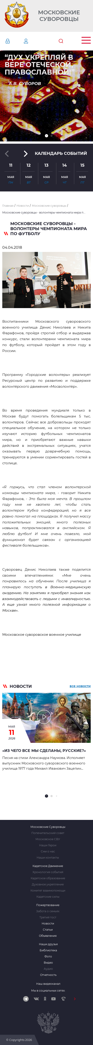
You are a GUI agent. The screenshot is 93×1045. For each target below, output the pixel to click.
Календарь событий (61, 153)
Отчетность (48, 975)
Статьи (48, 929)
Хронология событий (48, 872)
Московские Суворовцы (59, 15)
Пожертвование (47, 905)
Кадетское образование (48, 878)
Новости (48, 923)
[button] (46, 135)
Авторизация (14, 41)
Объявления (48, 935)
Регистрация (32, 41)
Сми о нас (48, 851)
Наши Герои (47, 845)
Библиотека (48, 950)
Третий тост (47, 917)
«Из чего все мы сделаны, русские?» (44, 751)
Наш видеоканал (48, 983)
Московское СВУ (48, 839)
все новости (80, 686)
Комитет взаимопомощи (47, 890)
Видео (48, 962)
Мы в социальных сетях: (48, 990)
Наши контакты (48, 857)
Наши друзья (48, 944)
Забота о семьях (47, 911)
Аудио (48, 968)
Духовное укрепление (48, 884)
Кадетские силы (47, 896)
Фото (48, 956)
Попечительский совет (47, 833)
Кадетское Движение (48, 866)
